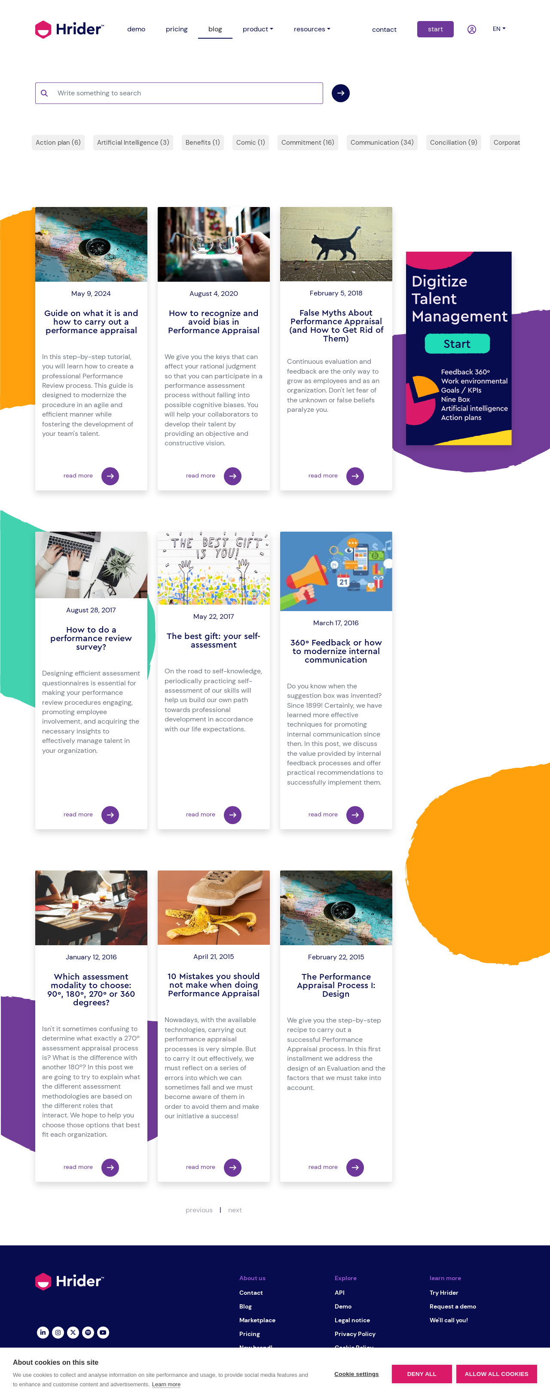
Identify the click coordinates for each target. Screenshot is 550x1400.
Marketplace (257, 1320)
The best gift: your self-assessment (213, 640)
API (340, 1293)
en (497, 29)
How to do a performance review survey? (91, 638)
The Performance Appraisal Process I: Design (336, 985)
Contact (251, 1293)
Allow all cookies (497, 1374)
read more (91, 476)
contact (384, 29)
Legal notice (352, 1320)
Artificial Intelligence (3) (133, 142)
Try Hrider (444, 1293)
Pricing (249, 1334)
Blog (245, 1306)
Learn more (166, 1384)
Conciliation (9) (453, 142)
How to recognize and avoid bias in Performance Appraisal (214, 322)
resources (309, 28)
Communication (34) (382, 142)
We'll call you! (449, 1320)
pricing (177, 28)
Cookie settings (356, 1374)
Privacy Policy (355, 1334)
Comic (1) (250, 142)
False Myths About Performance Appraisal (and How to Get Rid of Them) (336, 326)
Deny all (422, 1374)
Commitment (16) (307, 142)
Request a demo (453, 1306)
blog (215, 28)
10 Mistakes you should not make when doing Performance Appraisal (214, 985)
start (435, 28)
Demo (343, 1306)
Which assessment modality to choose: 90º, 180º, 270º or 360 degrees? (91, 990)
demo (136, 28)
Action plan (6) (58, 142)
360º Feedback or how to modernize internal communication (336, 651)
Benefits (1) (203, 142)
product (255, 28)
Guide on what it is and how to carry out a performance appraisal (91, 322)
